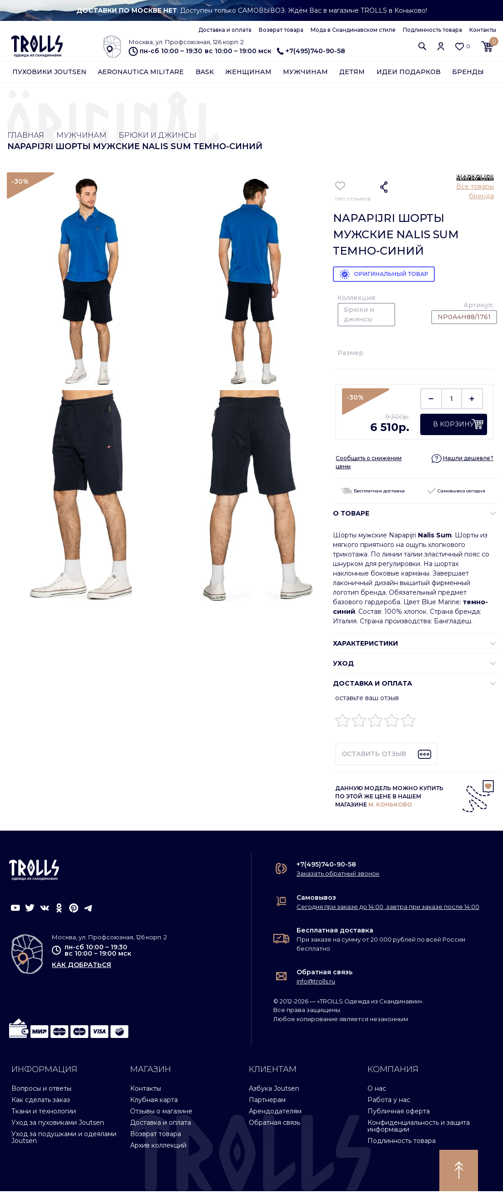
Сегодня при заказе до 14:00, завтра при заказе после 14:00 (388, 908)
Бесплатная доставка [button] (373, 493)
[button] (422, 47)
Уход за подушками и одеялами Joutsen (63, 1139)
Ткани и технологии (43, 1113)
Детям (352, 74)
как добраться (81, 966)
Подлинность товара (432, 29)
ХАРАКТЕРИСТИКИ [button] (365, 645)
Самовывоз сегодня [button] (456, 493)
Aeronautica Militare (141, 74)
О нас (376, 1090)
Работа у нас (388, 1102)
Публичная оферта (398, 1113)
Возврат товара (281, 29)
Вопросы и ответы (41, 1090)
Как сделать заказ (40, 1102)
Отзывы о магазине (161, 1113)
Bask (205, 74)
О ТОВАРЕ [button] (351, 515)
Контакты (482, 29)
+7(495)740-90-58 (311, 51)
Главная (26, 136)
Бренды (468, 74)
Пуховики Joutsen (49, 74)
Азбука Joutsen (274, 1090)
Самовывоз (316, 899)
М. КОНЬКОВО (390, 806)
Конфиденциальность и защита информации (418, 1127)
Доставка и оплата (225, 29)
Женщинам (248, 74)
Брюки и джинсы (170, 136)
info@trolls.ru (316, 983)
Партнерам (267, 1102)
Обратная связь (324, 974)
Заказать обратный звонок (338, 875)
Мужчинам (305, 74)
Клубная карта (154, 1102)
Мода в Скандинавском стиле (353, 29)
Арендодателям (275, 1113)
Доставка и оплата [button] (372, 685)
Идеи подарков (409, 74)
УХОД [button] (343, 665)
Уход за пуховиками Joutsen (57, 1124)
